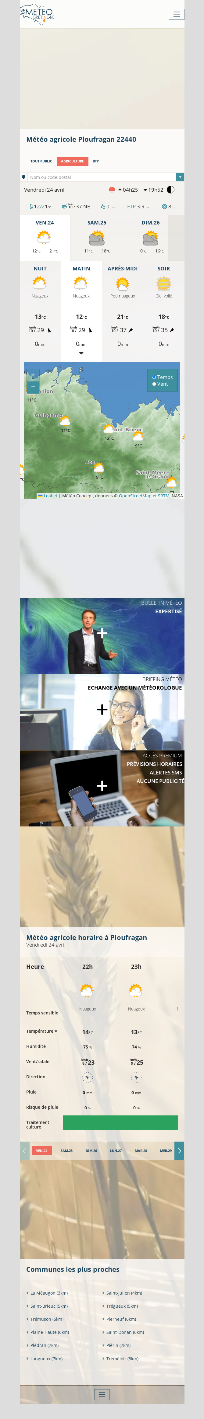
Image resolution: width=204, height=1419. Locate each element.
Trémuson (44, 1319)
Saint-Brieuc (47, 1306)
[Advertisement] (115, 77)
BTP (96, 161)
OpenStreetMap (135, 496)
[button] (20, 473)
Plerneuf (119, 1319)
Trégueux (120, 1306)
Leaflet (47, 496)
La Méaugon (47, 1293)
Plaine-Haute (47, 1332)
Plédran (42, 1345)
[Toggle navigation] (176, 14)
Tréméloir (120, 1359)
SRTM (164, 496)
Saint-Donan (123, 1332)
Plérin (116, 1345)
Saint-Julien (122, 1293)
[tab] (42, 1151)
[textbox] (106, 177)
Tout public (41, 161)
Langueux (44, 1359)
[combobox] (105, 177)
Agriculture (72, 161)
